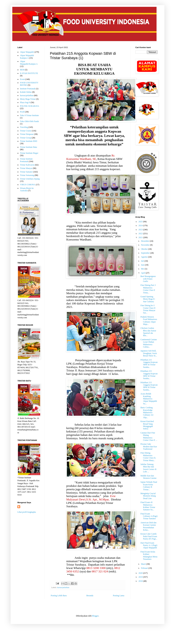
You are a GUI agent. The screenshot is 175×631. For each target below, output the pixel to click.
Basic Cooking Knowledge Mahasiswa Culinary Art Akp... (146, 412)
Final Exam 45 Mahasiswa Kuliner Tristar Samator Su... (147, 506)
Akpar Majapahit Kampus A (27, 56)
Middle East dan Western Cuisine (148, 477)
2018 (141, 581)
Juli (142, 261)
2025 (141, 221)
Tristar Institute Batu (28, 147)
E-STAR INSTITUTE (29, 73)
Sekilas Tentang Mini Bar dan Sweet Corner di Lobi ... (148, 468)
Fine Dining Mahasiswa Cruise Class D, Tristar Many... (148, 456)
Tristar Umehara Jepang (30, 179)
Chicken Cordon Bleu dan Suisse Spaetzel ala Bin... (148, 332)
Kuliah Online (26, 92)
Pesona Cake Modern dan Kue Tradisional (148, 446)
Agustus (144, 257)
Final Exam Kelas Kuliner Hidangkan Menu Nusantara (148, 555)
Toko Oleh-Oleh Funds (29, 121)
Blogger (95, 616)
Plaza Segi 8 (25, 102)
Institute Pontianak (27, 88)
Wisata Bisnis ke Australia (27, 189)
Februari (145, 568)
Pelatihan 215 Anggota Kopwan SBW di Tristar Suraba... (149, 363)
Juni (143, 265)
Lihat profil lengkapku (26, 512)
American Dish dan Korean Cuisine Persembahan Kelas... (148, 526)
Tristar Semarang (27, 175)
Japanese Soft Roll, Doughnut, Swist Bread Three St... (148, 353)
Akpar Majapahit (27, 52)
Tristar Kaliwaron (27, 165)
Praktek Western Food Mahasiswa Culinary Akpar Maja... (148, 320)
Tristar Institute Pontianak (26, 160)
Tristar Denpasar (27, 134)
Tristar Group (25, 138)
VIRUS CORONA (27, 184)
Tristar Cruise (25, 131)
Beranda (89, 595)
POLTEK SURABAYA (29, 106)
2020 (141, 573)
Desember (145, 241)
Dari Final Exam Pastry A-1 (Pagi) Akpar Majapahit (148, 545)
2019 (141, 577)
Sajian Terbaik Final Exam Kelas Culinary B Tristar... (148, 486)
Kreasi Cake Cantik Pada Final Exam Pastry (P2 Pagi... (148, 536)
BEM (22, 70)
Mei (143, 269)
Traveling (24, 127)
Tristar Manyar (26, 168)
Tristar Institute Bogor (29, 153)
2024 (141, 225)
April (143, 273)
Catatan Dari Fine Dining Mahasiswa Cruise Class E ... (148, 436)
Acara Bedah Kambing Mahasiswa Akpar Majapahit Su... (148, 399)
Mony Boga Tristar (28, 99)
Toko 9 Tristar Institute (29, 115)
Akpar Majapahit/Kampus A (29, 62)
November (145, 245)
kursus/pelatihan (63, 587)
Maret (143, 564)
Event (22, 79)
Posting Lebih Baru (59, 595)
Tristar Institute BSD (28, 141)
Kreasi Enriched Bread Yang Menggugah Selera (147, 425)
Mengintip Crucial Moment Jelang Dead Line (148, 496)
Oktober (144, 249)
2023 (141, 229)
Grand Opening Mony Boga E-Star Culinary (147, 299)
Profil (22, 112)
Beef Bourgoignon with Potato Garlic (148, 278)
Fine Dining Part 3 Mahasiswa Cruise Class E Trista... (148, 289)
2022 (141, 233)
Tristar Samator (26, 172)
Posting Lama (118, 595)
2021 (141, 237)
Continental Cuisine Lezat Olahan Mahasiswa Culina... (148, 343)
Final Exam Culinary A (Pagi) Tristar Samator (149, 516)
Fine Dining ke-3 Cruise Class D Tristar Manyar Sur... (147, 309)
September (145, 253)
